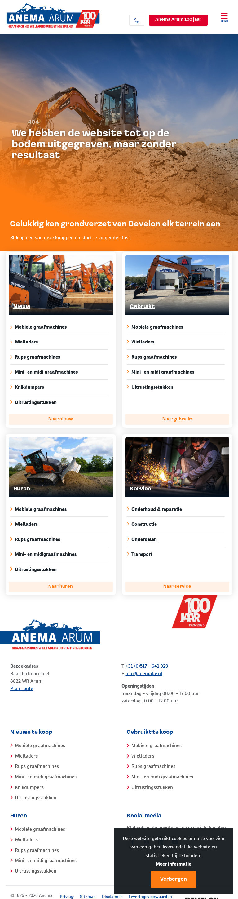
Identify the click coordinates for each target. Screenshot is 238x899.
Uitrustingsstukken (58, 402)
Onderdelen (175, 539)
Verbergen (173, 879)
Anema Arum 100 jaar (178, 19)
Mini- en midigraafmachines (58, 554)
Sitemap (88, 896)
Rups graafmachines (58, 357)
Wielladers (58, 342)
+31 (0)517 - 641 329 (147, 666)
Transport (175, 554)
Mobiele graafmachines (58, 327)
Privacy (67, 896)
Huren (21, 489)
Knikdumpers (58, 387)
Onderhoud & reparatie (175, 509)
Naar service (177, 586)
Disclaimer (112, 896)
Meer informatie (173, 864)
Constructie (175, 524)
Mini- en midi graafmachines (58, 372)
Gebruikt (142, 307)
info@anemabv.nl (144, 673)
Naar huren (60, 586)
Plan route (21, 688)
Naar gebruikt (177, 419)
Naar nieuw (60, 419)
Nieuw (21, 307)
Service (140, 489)
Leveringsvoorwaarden (150, 896)
